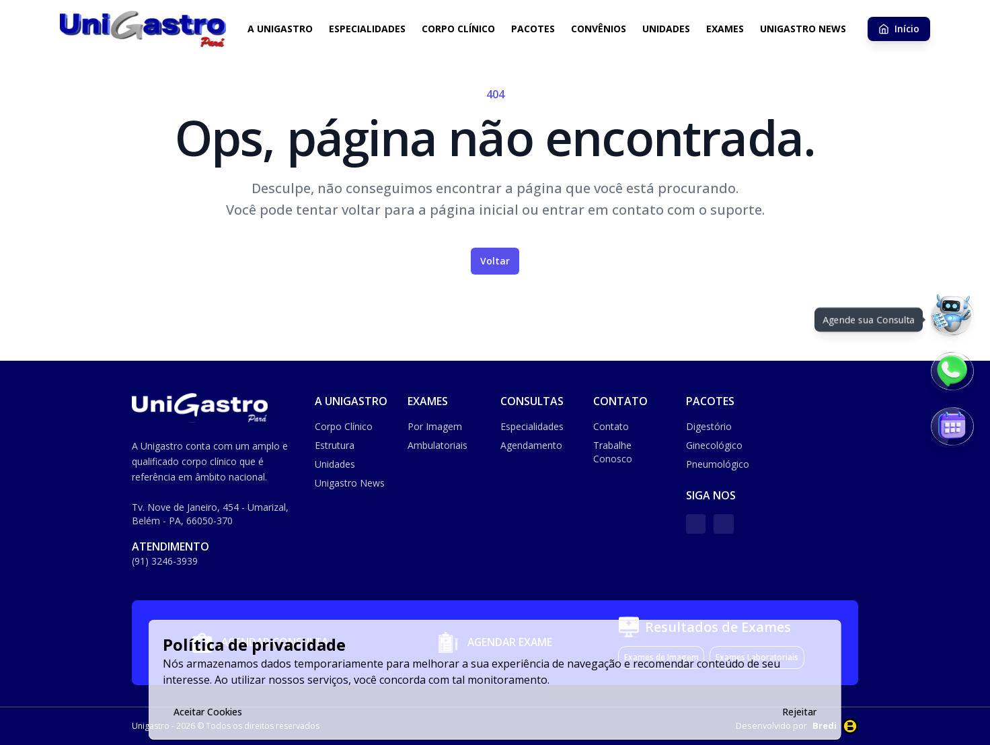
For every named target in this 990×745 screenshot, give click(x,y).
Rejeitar (799, 711)
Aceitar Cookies (208, 711)
